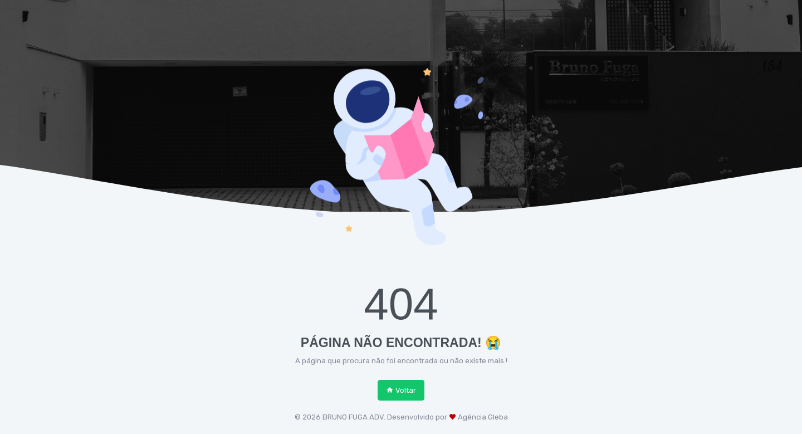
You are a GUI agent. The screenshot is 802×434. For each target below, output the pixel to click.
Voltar (401, 390)
